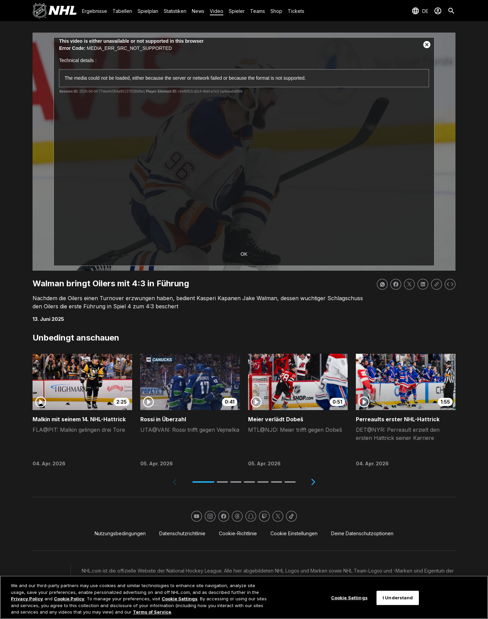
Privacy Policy (27, 598)
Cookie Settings (180, 598)
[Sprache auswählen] (419, 11)
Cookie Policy (69, 598)
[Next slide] (313, 482)
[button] (203, 482)
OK (244, 254)
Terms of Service (152, 612)
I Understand (398, 597)
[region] (244, 597)
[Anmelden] (438, 11)
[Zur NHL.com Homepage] (55, 11)
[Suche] (451, 11)
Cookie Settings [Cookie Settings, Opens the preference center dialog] (349, 597)
